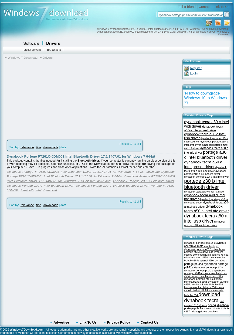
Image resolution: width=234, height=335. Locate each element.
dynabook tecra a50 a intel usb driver (205, 218)
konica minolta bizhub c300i (207, 276)
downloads (50, 147)
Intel (38, 190)
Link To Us (221, 7)
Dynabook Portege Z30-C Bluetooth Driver (143, 181)
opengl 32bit (207, 260)
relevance (27, 147)
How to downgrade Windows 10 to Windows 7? (205, 98)
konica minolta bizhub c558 (206, 256)
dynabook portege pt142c (199, 278)
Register (196, 68)
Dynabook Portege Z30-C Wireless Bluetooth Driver (112, 185)
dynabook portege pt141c (199, 270)
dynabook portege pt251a (199, 242)
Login (194, 73)
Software (31, 43)
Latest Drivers (32, 49)
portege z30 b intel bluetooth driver (205, 184)
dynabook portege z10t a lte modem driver (205, 172)
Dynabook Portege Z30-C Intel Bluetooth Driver (40, 185)
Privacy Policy (118, 322)
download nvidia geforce (206, 254)
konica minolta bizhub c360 (204, 288)
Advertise (61, 322)
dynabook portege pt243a (208, 267)
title (38, 147)
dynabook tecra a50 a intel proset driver (203, 164)
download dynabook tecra (202, 297)
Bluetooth (27, 190)
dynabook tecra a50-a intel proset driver (203, 128)
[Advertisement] (44, 98)
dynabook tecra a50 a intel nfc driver (206, 208)
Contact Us (149, 322)
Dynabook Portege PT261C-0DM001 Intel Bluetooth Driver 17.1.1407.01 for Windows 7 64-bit (81, 156)
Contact (204, 7)
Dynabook (50, 190)
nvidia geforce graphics (204, 311)
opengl (212, 305)
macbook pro (211, 246)
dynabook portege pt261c (199, 249)
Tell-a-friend (187, 7)
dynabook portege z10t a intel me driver (206, 176)
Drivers (53, 43)
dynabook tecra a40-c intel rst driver (204, 191)
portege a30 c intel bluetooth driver (205, 155)
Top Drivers (54, 49)
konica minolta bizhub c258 (200, 287)
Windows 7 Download (22, 57)
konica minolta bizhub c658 (203, 280)
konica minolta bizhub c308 (207, 284)
